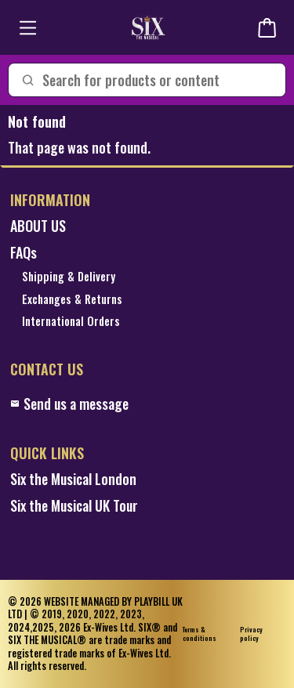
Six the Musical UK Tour (74, 506)
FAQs (23, 253)
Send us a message (69, 404)
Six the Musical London (73, 479)
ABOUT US (38, 226)
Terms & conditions (199, 634)
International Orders (71, 321)
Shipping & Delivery (68, 277)
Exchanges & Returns (72, 299)
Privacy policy (251, 634)
